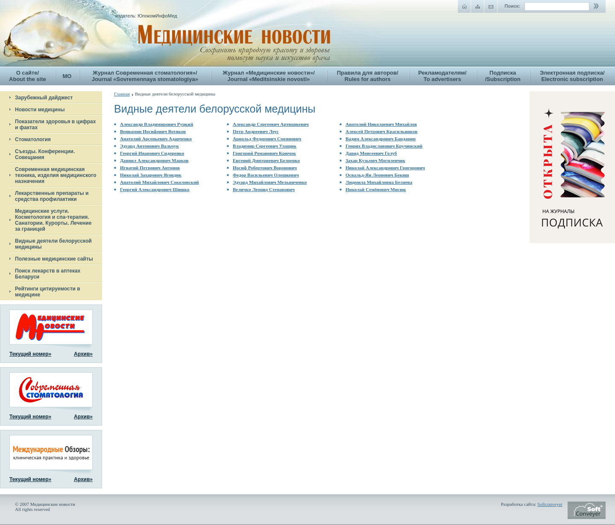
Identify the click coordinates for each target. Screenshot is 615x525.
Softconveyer (549, 504)
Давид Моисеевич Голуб (371, 153)
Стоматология (33, 139)
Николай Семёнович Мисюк (376, 189)
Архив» (83, 354)
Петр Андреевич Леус (256, 131)
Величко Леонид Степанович (264, 189)
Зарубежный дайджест (44, 98)
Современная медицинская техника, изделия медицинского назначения (56, 175)
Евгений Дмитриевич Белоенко (266, 160)
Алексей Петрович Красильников (381, 131)
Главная (122, 93)
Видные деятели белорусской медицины (53, 244)
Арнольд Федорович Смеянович (267, 138)
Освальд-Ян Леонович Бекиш (377, 174)
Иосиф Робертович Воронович (265, 167)
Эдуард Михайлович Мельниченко (270, 182)
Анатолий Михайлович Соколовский (159, 182)
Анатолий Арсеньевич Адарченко (156, 138)
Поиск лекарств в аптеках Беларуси (47, 274)
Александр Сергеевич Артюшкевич (271, 124)
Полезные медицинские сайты (54, 259)
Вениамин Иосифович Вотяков (153, 131)
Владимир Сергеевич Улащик (264, 145)
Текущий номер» (30, 354)
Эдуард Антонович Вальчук (149, 145)
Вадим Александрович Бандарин (381, 138)
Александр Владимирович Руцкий (156, 124)
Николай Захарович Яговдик (151, 174)
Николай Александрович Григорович (385, 167)
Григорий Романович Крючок (264, 153)
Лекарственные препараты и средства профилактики (51, 196)
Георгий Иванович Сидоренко (152, 153)
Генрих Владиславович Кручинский (384, 145)
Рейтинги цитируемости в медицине (47, 292)
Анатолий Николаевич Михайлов (381, 124)
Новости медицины (39, 110)
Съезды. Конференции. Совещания (45, 154)
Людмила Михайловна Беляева (379, 182)
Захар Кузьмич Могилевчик (375, 160)
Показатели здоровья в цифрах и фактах (55, 125)
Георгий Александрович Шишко (155, 189)
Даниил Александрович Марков (154, 160)
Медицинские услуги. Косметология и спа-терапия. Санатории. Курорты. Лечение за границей (53, 220)
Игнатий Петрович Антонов (150, 167)
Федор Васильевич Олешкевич (266, 174)
